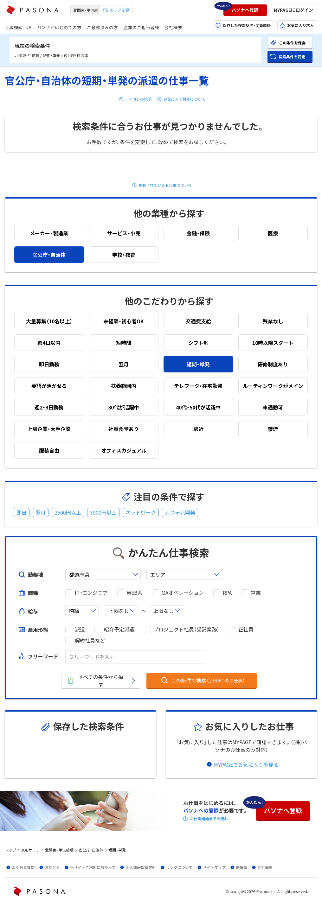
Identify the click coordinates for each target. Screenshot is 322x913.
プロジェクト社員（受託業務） (186, 629)
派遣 (80, 629)
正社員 (246, 629)
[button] (245, 10)
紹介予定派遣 (119, 629)
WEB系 (135, 592)
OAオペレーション (183, 592)
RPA (227, 592)
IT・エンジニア (91, 592)
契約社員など (90, 640)
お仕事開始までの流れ (209, 818)
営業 (256, 592)
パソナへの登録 (201, 810)
